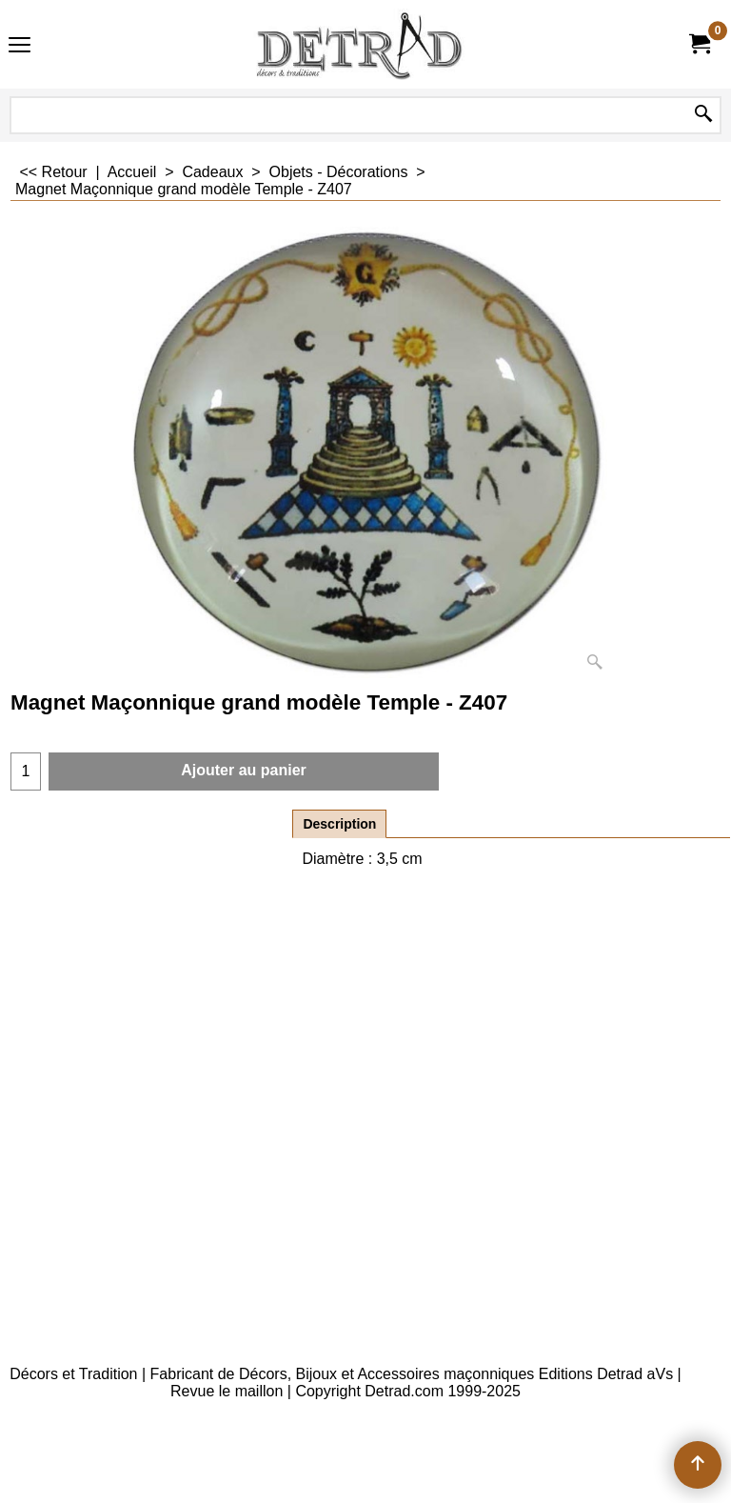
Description (339, 824)
